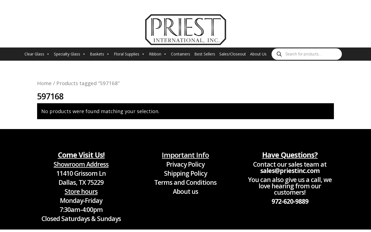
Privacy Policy (185, 164)
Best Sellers (204, 54)
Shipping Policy (185, 173)
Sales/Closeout (232, 54)
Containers (180, 54)
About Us (258, 54)
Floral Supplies (129, 54)
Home (44, 83)
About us (185, 191)
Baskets (100, 54)
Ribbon (158, 54)
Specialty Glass (70, 54)
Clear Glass (37, 54)
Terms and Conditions (185, 182)
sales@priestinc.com (290, 170)
